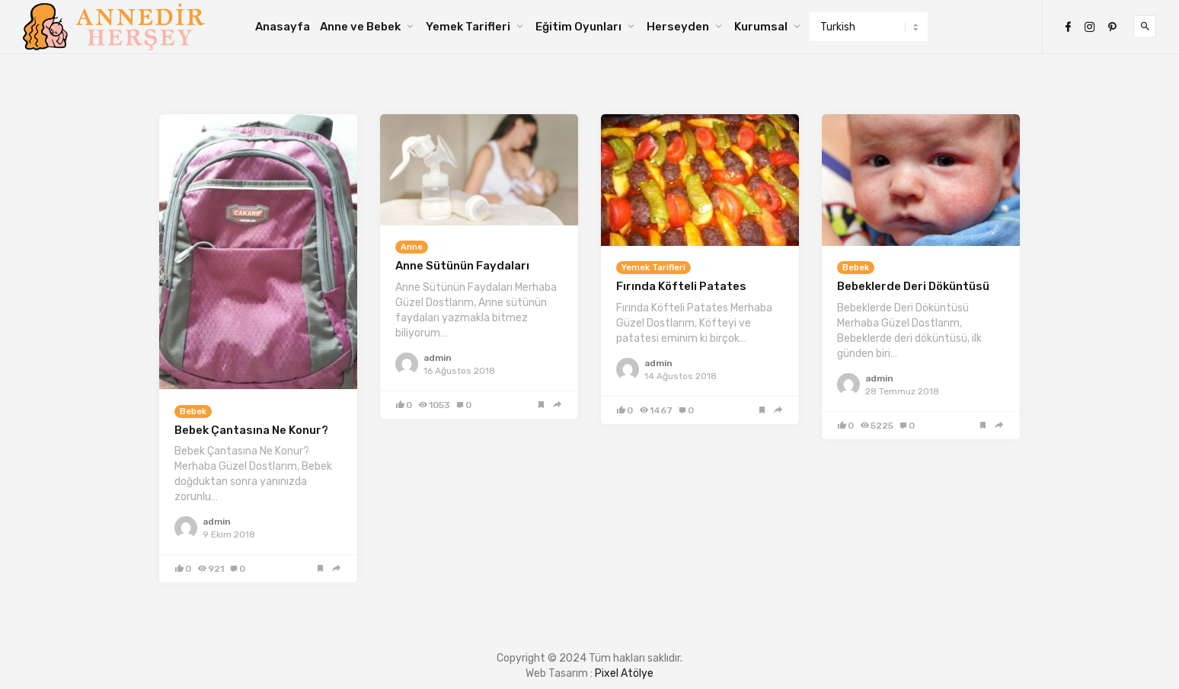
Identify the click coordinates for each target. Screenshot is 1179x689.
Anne (412, 247)
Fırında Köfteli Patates (681, 286)
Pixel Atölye (624, 673)
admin (217, 521)
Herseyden (678, 26)
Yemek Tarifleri (468, 26)
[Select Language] (868, 26)
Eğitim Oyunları (578, 26)
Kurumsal (761, 26)
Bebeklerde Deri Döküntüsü (913, 286)
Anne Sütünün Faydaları (462, 266)
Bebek (193, 411)
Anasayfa (282, 26)
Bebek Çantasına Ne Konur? (251, 430)
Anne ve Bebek (360, 26)
